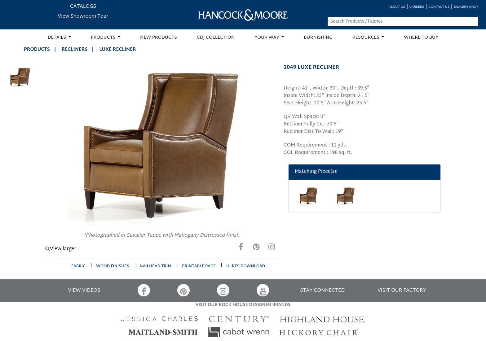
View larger (60, 249)
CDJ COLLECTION (216, 37)
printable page (199, 266)
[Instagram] (272, 248)
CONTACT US (438, 7)
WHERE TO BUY (421, 37)
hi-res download (245, 266)
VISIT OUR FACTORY (402, 290)
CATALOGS (83, 6)
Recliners (75, 50)
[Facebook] (241, 248)
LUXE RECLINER (117, 50)
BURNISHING (318, 37)
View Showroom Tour (83, 16)
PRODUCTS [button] (104, 37)
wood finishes (112, 266)
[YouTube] (263, 290)
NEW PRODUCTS (158, 37)
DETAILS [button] (57, 37)
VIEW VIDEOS (84, 290)
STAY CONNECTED (322, 290)
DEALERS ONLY (466, 7)
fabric (78, 266)
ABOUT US (396, 7)
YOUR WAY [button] (267, 37)
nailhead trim (156, 266)
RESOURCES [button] (366, 37)
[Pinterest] (256, 248)
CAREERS (416, 7)
